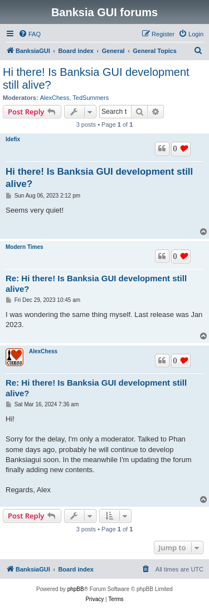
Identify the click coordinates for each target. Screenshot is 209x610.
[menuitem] (29, 34)
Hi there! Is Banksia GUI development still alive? (96, 78)
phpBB (75, 589)
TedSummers (90, 97)
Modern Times (24, 247)
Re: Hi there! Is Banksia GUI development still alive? (96, 283)
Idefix (13, 139)
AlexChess (55, 97)
